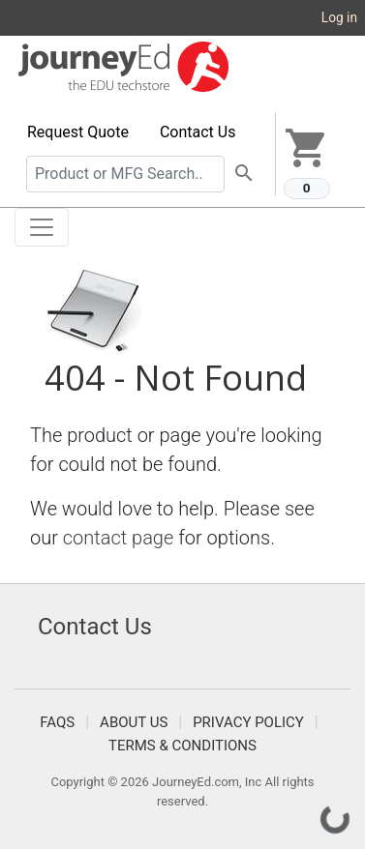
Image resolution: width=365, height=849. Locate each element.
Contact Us (198, 132)
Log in (339, 17)
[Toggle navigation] (42, 227)
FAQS (57, 722)
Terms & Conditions (182, 745)
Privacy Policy (248, 722)
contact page (118, 537)
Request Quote (78, 132)
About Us (133, 722)
